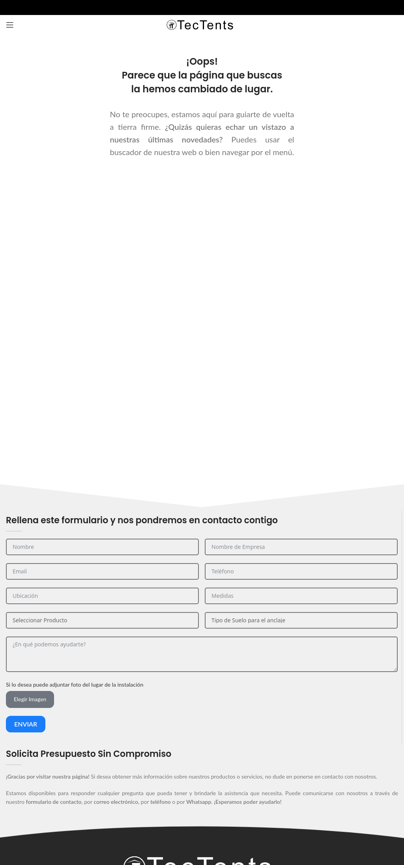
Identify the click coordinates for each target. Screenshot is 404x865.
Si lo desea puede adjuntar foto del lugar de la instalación (74, 684)
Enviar (25, 724)
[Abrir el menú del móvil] (10, 25)
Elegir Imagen (30, 699)
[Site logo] (202, 24)
